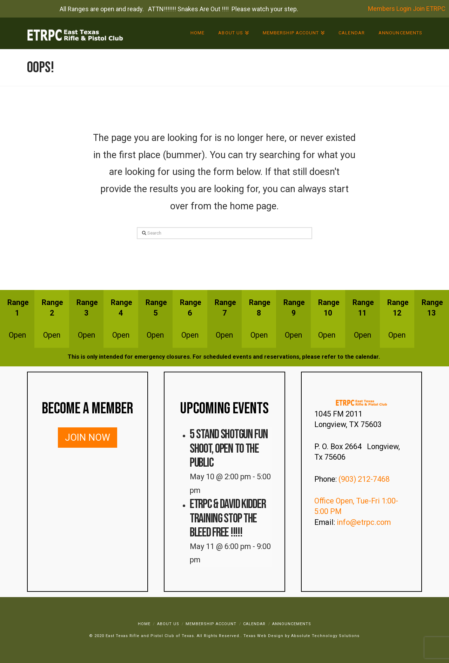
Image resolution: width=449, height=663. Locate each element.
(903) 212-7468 (365, 479)
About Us (168, 624)
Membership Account (211, 624)
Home (144, 624)
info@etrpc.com (365, 522)
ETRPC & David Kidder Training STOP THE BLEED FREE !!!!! (228, 518)
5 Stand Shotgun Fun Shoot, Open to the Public (229, 449)
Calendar (254, 624)
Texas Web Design (263, 636)
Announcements (291, 624)
